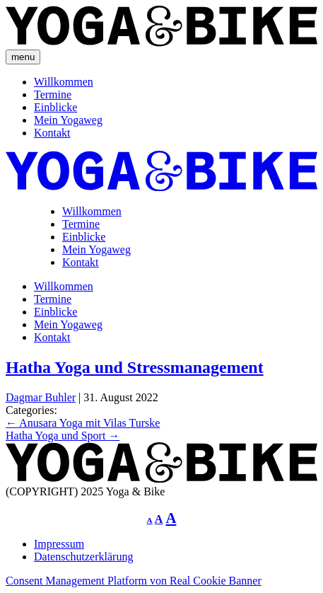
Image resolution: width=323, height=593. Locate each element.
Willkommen (63, 82)
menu (23, 57)
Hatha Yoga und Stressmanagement (135, 367)
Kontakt (52, 133)
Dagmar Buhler (41, 397)
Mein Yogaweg (68, 120)
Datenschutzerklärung (83, 557)
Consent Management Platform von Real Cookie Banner (134, 581)
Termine (52, 94)
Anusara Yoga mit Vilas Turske (83, 423)
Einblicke (55, 107)
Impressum (59, 544)
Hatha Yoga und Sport (62, 436)
